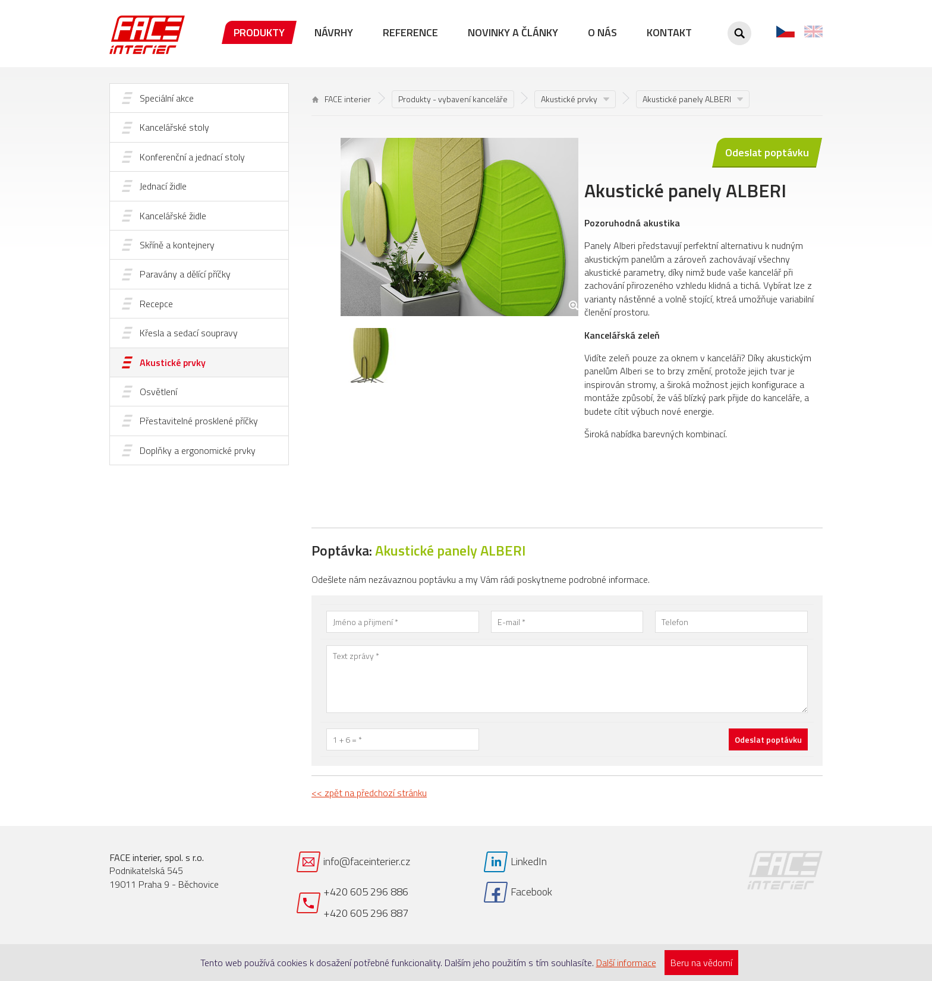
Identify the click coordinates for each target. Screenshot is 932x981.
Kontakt (669, 32)
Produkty (259, 32)
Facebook (531, 892)
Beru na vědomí (701, 962)
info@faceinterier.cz (366, 861)
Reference (410, 32)
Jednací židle (163, 186)
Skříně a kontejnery (177, 245)
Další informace (626, 962)
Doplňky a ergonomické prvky (198, 450)
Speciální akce (167, 98)
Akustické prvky (173, 362)
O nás (602, 32)
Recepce (156, 303)
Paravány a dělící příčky (185, 274)
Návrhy (333, 32)
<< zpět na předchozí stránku (369, 793)
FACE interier (341, 99)
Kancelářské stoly (174, 127)
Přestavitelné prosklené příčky (199, 421)
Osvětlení (158, 391)
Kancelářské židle (173, 216)
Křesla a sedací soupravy (189, 333)
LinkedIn (529, 861)
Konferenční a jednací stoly (192, 157)
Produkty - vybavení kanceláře (453, 99)
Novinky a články (513, 32)
